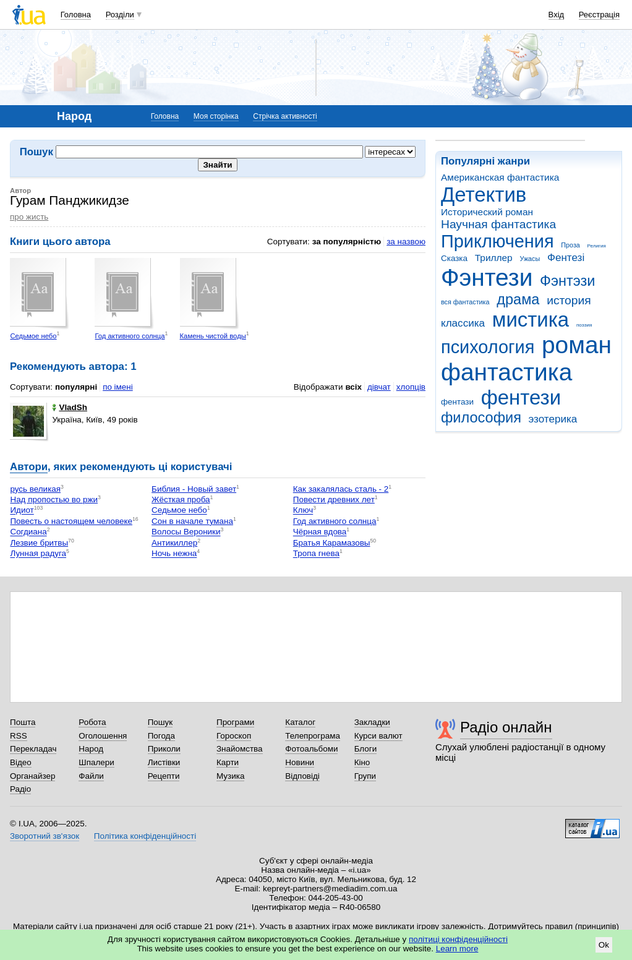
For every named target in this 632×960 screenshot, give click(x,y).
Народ (91, 748)
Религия (596, 246)
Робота (92, 722)
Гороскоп (233, 735)
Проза (570, 245)
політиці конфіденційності (458, 939)
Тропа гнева (316, 554)
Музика (230, 776)
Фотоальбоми (311, 748)
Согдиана (28, 532)
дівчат (379, 387)
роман (577, 345)
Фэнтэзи (567, 281)
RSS (18, 735)
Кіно (362, 762)
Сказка (454, 258)
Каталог (300, 722)
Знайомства (239, 748)
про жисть (29, 216)
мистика (530, 319)
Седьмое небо (33, 336)
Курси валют (378, 735)
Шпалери (96, 762)
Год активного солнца (129, 336)
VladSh (69, 407)
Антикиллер (174, 542)
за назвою (405, 241)
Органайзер (32, 776)
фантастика (506, 372)
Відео (21, 762)
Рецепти (164, 776)
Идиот (21, 510)
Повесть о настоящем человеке (71, 521)
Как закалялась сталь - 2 (341, 489)
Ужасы (529, 258)
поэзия (584, 325)
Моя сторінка (216, 116)
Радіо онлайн (506, 727)
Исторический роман (487, 212)
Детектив (483, 194)
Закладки (372, 722)
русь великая (35, 489)
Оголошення (103, 735)
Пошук (160, 722)
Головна (76, 14)
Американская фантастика (500, 177)
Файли (91, 776)
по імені (118, 387)
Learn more (457, 948)
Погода (161, 735)
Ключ (303, 510)
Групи (365, 776)
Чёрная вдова (320, 532)
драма (518, 299)
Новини (299, 762)
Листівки (164, 762)
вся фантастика (465, 302)
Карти (227, 762)
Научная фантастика (498, 224)
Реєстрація (599, 14)
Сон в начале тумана (192, 521)
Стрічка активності (285, 116)
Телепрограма (312, 735)
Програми (235, 722)
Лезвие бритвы (39, 542)
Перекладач (33, 748)
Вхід (557, 14)
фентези (521, 397)
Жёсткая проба (181, 499)
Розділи (120, 14)
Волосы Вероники (186, 532)
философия (481, 417)
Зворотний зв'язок (44, 836)
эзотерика (553, 419)
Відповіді (302, 776)
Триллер (494, 257)
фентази (457, 401)
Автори (29, 467)
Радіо (20, 789)
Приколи (164, 748)
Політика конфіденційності (145, 836)
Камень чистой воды (213, 336)
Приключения (497, 241)
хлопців (410, 387)
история (569, 300)
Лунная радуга (38, 554)
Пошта (22, 722)
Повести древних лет (334, 499)
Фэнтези (486, 277)
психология (487, 347)
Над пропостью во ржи (54, 499)
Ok (604, 944)
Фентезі (565, 258)
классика (463, 323)
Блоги (365, 748)
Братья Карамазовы (331, 542)
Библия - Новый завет (194, 489)
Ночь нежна (174, 554)
